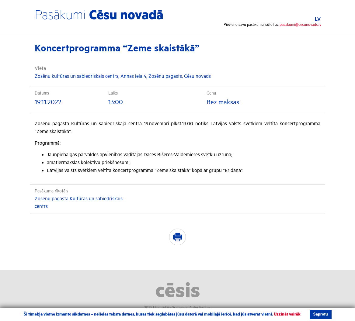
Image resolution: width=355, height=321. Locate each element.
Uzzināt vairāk (287, 314)
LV (318, 19)
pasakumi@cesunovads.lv (300, 24)
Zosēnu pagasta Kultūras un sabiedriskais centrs (79, 203)
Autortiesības (200, 307)
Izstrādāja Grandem (170, 307)
